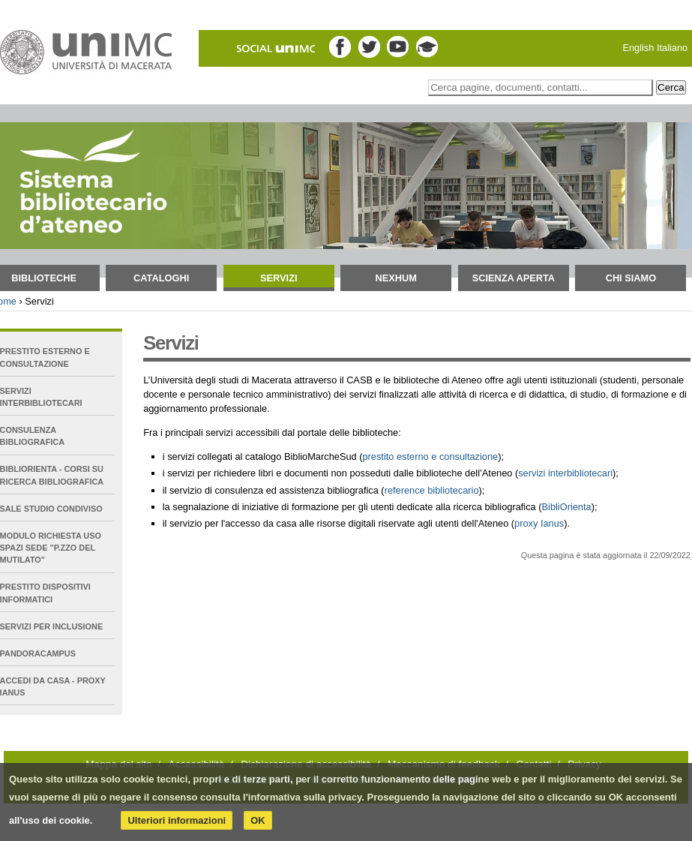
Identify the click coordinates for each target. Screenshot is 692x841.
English (638, 47)
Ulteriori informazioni (176, 820)
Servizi (279, 278)
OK (257, 820)
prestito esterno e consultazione (430, 456)
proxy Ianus (539, 523)
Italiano (672, 47)
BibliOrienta (567, 506)
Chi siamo (631, 278)
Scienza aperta (513, 278)
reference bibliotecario (432, 490)
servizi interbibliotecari (565, 473)
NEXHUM (396, 278)
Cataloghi (161, 278)
